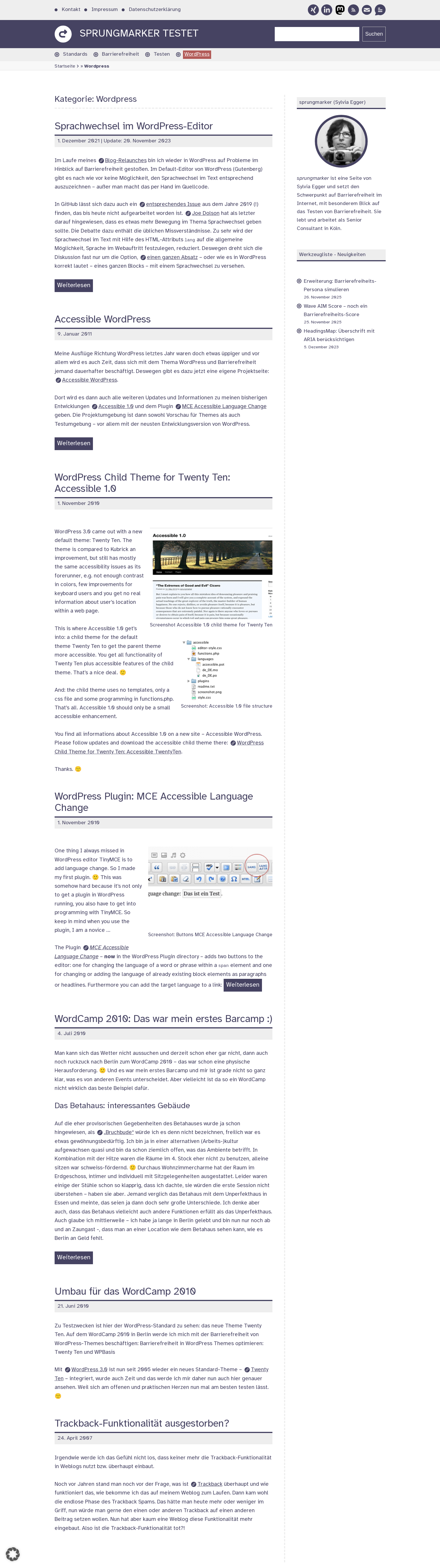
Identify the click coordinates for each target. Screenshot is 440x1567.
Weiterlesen (75, 286)
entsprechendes (173, 204)
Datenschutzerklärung (155, 9)
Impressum (104, 9)
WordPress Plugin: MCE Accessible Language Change (154, 802)
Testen (162, 54)
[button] (13, 1554)
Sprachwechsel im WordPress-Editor (134, 126)
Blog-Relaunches (126, 161)
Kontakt (71, 9)
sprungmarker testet (139, 33)
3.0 (89, 1370)
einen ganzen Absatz (172, 257)
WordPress (197, 54)
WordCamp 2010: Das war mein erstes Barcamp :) (163, 1019)
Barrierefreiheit (120, 54)
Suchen (374, 34)
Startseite (65, 66)
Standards (75, 54)
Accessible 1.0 (116, 407)
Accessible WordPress (103, 319)
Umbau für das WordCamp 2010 (125, 1292)
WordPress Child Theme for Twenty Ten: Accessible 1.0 (142, 483)
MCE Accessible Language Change (224, 407)
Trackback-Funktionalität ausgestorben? (142, 1424)
